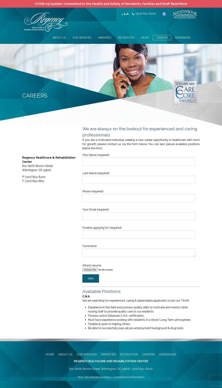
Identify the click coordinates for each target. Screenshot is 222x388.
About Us (65, 354)
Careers (148, 354)
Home (50, 354)
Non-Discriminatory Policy (94, 377)
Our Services (87, 354)
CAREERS (162, 37)
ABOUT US (59, 37)
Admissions (167, 354)
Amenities (108, 354)
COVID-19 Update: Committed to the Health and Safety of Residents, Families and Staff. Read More (111, 4)
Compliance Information (128, 377)
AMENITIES (104, 37)
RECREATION (126, 37)
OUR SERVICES (82, 37)
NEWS (145, 37)
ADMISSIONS (182, 37)
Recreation (129, 354)
